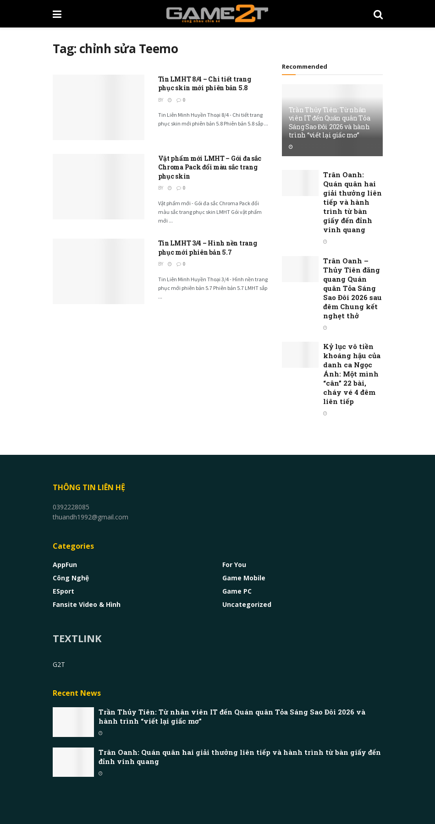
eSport (63, 591)
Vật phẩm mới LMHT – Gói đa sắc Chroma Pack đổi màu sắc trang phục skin (210, 167)
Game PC (237, 591)
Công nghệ (71, 577)
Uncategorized (246, 604)
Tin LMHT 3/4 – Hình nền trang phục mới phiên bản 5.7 (207, 247)
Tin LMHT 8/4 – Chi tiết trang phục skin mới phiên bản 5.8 (204, 84)
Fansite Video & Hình (87, 604)
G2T (59, 664)
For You (234, 564)
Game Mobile (243, 577)
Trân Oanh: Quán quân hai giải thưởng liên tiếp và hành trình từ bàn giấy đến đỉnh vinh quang (352, 202)
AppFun (65, 564)
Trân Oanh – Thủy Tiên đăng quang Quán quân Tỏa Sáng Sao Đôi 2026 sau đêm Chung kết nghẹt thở (352, 288)
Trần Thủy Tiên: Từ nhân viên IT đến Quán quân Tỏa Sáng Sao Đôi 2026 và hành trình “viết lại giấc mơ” (329, 122)
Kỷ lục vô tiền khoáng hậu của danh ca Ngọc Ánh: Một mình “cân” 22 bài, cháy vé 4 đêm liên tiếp (351, 374)
